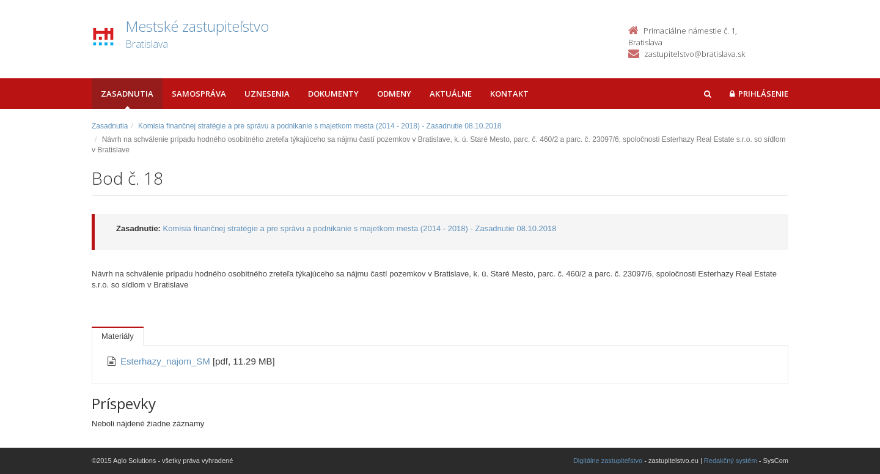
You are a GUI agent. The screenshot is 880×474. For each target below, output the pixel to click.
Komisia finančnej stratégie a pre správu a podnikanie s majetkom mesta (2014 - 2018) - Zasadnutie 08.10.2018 (319, 126)
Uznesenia (267, 93)
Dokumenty (333, 93)
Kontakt (509, 93)
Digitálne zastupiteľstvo (607, 460)
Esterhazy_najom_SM (166, 361)
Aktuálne (451, 93)
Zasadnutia (127, 93)
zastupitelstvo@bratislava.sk (694, 53)
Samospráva (199, 93)
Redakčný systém (730, 460)
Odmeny (394, 93)
